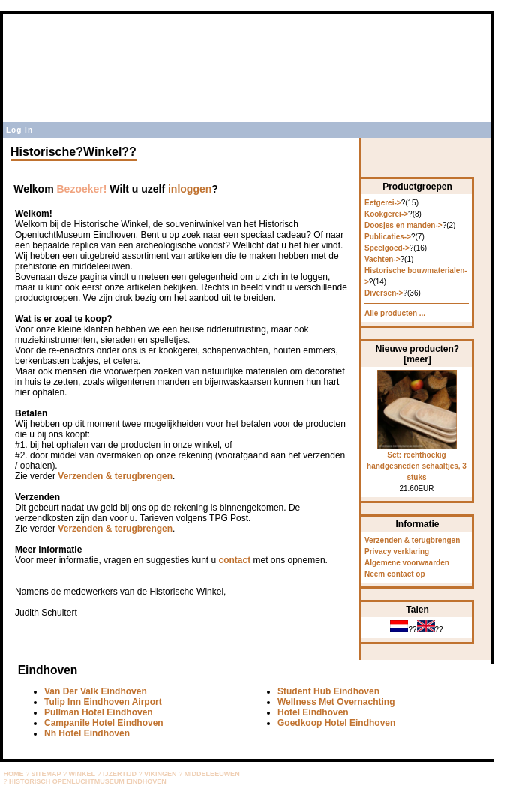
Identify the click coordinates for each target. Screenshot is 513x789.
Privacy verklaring (396, 552)
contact (234, 560)
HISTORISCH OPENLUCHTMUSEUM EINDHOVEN (87, 781)
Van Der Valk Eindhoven (95, 691)
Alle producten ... (394, 313)
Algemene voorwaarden (406, 563)
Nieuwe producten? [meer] (417, 354)
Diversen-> (383, 293)
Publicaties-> (387, 236)
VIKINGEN (160, 774)
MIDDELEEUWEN (212, 774)
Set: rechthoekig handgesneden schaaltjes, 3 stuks (416, 462)
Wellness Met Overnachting (336, 702)
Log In (19, 130)
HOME (14, 774)
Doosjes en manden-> (403, 225)
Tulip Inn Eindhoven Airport (103, 702)
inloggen (190, 189)
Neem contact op (394, 574)
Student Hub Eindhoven (329, 691)
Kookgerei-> (386, 214)
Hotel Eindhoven (313, 712)
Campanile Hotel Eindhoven (104, 723)
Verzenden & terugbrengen (115, 476)
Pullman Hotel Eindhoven (98, 712)
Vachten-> (382, 259)
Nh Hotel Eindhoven (87, 733)
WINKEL (82, 774)
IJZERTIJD (119, 774)
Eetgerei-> (382, 203)
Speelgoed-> (387, 248)
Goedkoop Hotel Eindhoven (336, 723)
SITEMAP (47, 774)
